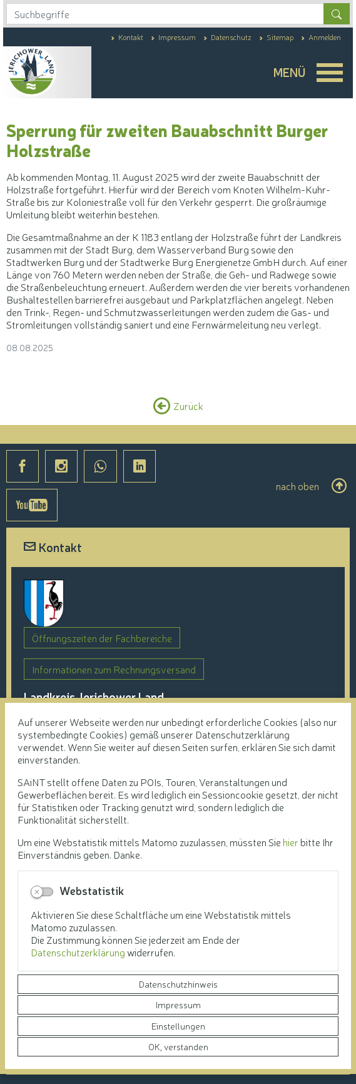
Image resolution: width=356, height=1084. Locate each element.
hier (290, 842)
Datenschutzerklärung (79, 952)
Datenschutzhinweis (178, 983)
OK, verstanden (178, 1046)
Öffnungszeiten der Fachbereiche (102, 638)
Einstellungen (178, 1025)
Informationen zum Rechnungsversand (114, 669)
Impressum (178, 1004)
